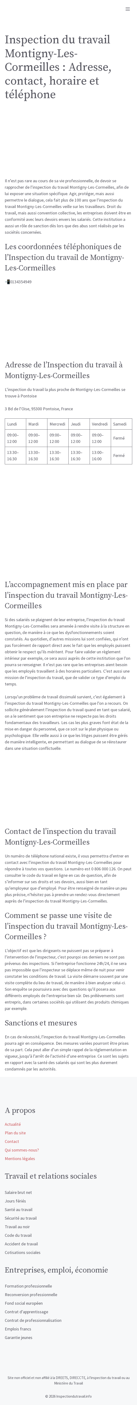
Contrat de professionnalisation (33, 1320)
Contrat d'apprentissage (26, 1311)
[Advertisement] (68, 142)
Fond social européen (24, 1303)
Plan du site (15, 1133)
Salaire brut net (18, 1192)
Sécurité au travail (21, 1218)
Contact (12, 1141)
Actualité (13, 1124)
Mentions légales (20, 1158)
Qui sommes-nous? (22, 1150)
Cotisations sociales (23, 1252)
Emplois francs (18, 1329)
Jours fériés (15, 1201)
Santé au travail (18, 1209)
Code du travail (18, 1235)
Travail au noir (17, 1226)
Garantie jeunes (18, 1337)
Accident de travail (21, 1244)
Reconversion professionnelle (31, 1294)
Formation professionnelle (28, 1286)
